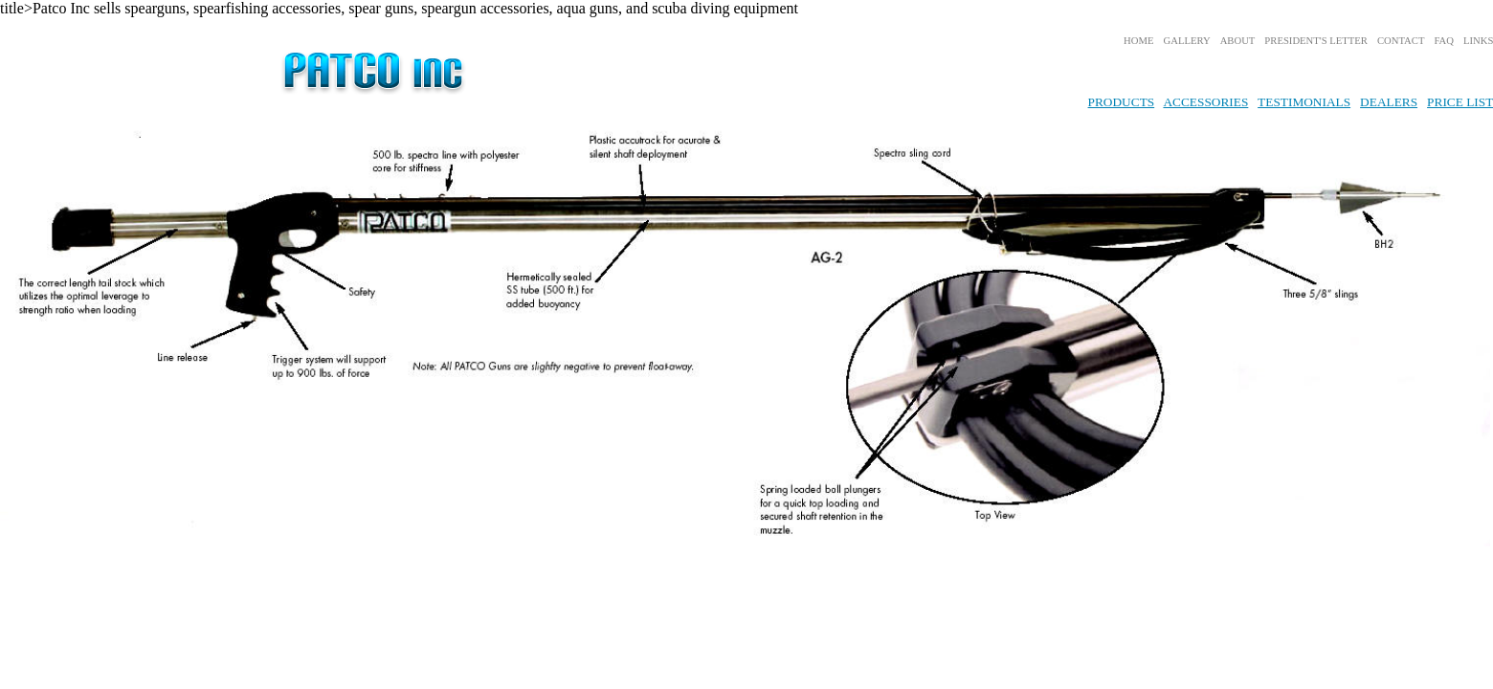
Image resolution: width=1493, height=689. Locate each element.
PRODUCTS (1121, 102)
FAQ (1444, 40)
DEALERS (1388, 102)
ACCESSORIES (1205, 102)
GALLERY (1187, 40)
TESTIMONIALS (1304, 102)
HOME (1138, 40)
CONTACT (1400, 40)
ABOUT (1238, 40)
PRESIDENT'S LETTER (1316, 40)
